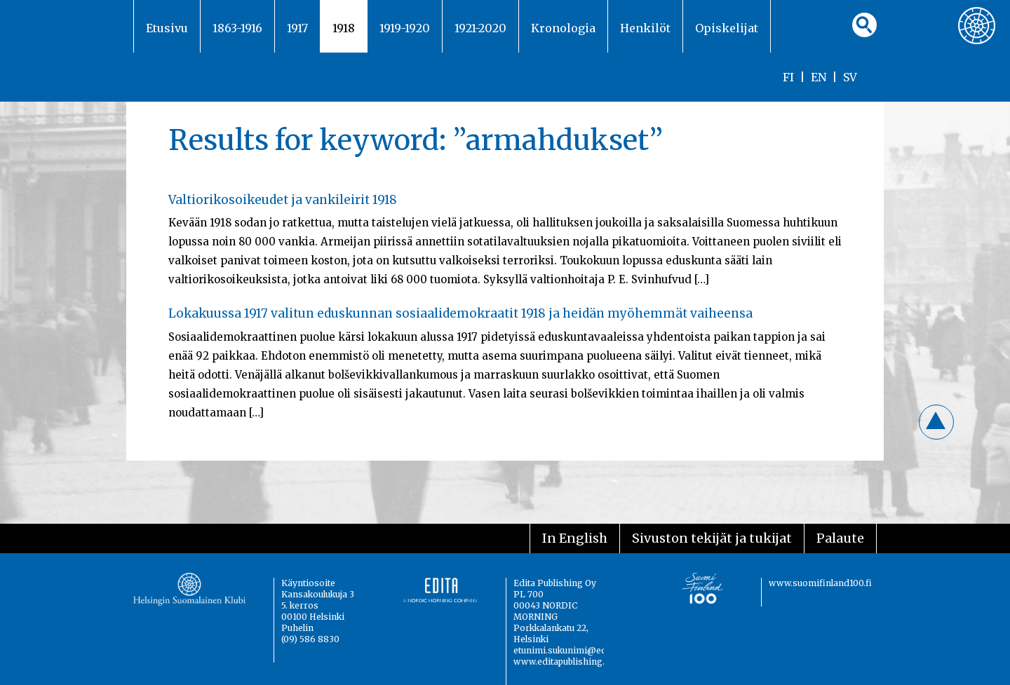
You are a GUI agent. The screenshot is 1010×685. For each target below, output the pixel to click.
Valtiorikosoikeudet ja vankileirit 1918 (282, 200)
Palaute (840, 538)
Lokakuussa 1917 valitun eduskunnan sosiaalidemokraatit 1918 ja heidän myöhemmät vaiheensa (460, 313)
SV (850, 77)
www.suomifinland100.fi (820, 583)
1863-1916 (237, 28)
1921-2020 (480, 28)
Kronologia (563, 28)
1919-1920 (404, 28)
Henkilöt (645, 28)
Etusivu (167, 28)
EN (818, 77)
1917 (297, 28)
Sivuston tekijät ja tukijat (712, 538)
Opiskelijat (726, 28)
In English (574, 538)
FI (788, 77)
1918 (343, 28)
